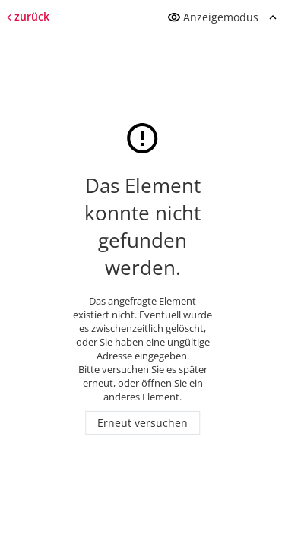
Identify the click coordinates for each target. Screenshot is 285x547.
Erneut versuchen (142, 423)
